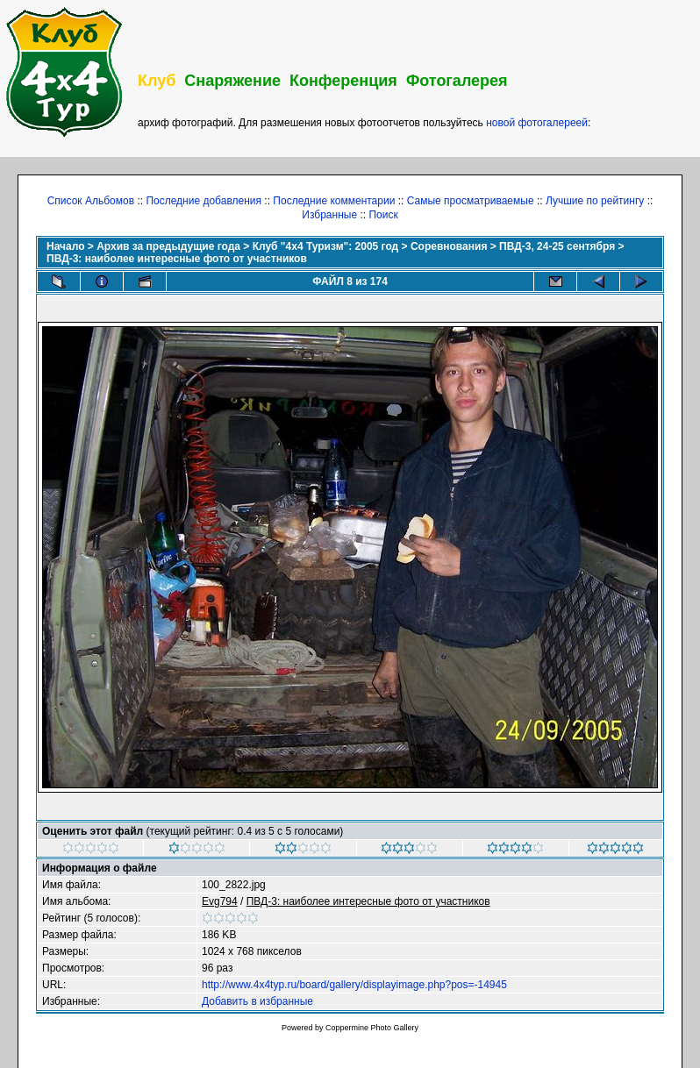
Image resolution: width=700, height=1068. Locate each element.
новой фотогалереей (537, 123)
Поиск (382, 215)
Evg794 (220, 901)
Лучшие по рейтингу (595, 201)
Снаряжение (232, 80)
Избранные (329, 215)
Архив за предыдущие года (168, 246)
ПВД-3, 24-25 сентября (557, 246)
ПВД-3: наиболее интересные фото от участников (176, 259)
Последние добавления (203, 201)
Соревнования (449, 246)
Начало (65, 246)
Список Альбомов (90, 201)
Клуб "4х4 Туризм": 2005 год (326, 246)
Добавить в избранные (257, 1001)
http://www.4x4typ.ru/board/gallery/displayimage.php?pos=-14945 (354, 985)
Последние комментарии (334, 201)
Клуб (156, 80)
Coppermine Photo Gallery (371, 1027)
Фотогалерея (457, 80)
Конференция (343, 80)
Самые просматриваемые (470, 201)
